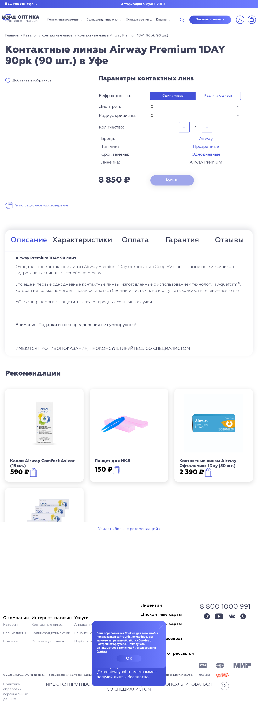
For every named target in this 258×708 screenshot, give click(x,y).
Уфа (30, 4)
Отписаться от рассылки (167, 653)
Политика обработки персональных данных (15, 692)
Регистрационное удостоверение (40, 205)
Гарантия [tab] (182, 240)
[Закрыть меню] (161, 626)
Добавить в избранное (31, 80)
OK (129, 658)
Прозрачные (206, 146)
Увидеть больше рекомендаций (128, 529)
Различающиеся (218, 95)
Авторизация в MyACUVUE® (143, 4)
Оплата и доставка (48, 641)
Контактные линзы (47, 625)
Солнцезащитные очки (102, 19)
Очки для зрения (137, 19)
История (10, 625)
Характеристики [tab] (82, 240)
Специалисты (14, 633)
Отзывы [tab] (229, 240)
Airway (206, 139)
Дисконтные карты (161, 614)
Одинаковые (173, 95)
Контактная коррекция (63, 19)
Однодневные (205, 154)
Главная (161, 19)
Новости (10, 641)
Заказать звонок (210, 19)
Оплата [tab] (135, 240)
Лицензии (151, 605)
